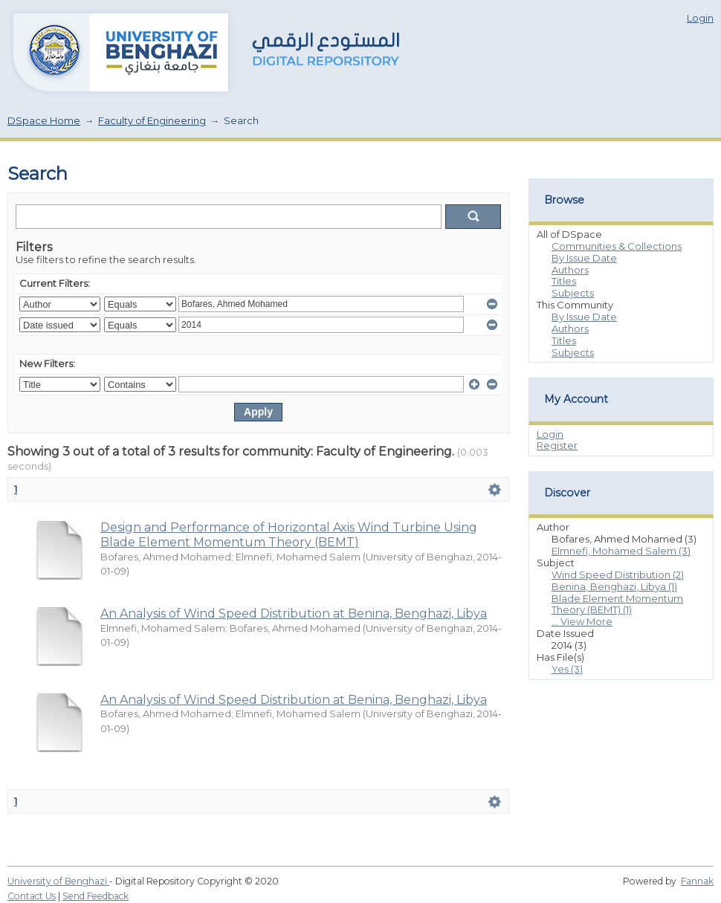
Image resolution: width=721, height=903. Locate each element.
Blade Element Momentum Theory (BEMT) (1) (617, 604)
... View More (582, 621)
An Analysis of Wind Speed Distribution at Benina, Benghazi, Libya (293, 613)
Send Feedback (95, 896)
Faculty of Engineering (152, 120)
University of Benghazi (58, 881)
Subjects (573, 293)
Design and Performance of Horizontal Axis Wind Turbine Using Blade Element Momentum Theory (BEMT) (288, 534)
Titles (564, 281)
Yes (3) (567, 669)
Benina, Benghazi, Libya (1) (614, 586)
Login (700, 18)
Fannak (697, 881)
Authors (570, 270)
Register (557, 445)
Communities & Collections (617, 246)
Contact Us (31, 896)
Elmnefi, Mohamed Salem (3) (621, 551)
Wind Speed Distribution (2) (618, 574)
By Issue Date (584, 258)
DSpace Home (43, 120)
